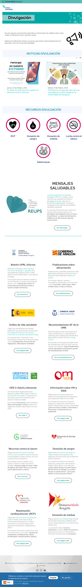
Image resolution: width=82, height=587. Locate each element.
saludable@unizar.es (71, 563)
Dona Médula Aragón (66, 519)
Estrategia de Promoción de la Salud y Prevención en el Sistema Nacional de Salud (23, 334)
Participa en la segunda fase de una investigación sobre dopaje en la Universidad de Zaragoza (63, 92)
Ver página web (22, 350)
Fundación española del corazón (22, 519)
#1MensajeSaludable (58, 203)
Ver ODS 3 (23, 415)
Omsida (61, 395)
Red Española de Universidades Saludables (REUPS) (59, 196)
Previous (76, 57)
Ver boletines (22, 294)
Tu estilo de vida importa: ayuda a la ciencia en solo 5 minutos (22, 91)
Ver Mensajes (62, 228)
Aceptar (53, 578)
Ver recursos (22, 476)
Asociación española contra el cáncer (21, 454)
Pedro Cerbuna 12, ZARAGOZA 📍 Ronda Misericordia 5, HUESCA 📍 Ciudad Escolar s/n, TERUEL (34, 563)
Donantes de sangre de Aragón (61, 454)
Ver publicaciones (63, 293)
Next (80, 57)
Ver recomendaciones (63, 357)
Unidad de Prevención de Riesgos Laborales (21, 270)
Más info (25, 583)
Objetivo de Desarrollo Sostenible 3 (22, 395)
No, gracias (66, 578)
